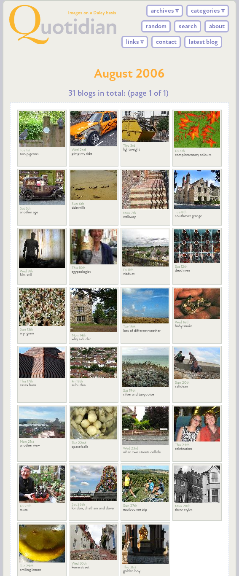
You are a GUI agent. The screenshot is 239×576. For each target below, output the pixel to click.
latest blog (203, 42)
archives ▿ (165, 10)
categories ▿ (208, 10)
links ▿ (135, 42)
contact (166, 42)
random (156, 26)
